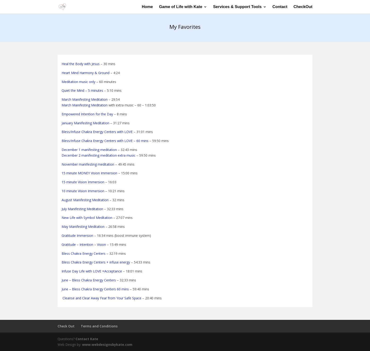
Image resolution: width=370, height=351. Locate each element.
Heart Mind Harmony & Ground (85, 73)
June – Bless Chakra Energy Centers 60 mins (95, 289)
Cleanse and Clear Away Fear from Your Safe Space (101, 298)
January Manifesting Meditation (85, 123)
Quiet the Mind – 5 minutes (82, 90)
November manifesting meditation (88, 164)
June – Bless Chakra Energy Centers (89, 280)
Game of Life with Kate (180, 7)
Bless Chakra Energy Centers (83, 253)
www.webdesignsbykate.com (107, 344)
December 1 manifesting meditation (89, 149)
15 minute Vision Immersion (83, 182)
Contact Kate (87, 339)
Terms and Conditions (99, 326)
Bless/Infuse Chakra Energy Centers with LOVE (97, 132)
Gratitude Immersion (77, 235)
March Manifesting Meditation (85, 99)
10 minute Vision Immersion (83, 191)
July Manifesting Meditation (82, 209)
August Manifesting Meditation (85, 200)
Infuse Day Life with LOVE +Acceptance (92, 271)
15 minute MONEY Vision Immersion (89, 173)
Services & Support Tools (237, 7)
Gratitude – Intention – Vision (84, 244)
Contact (280, 7)
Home (147, 7)
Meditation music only (78, 81)
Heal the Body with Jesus (81, 64)
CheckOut (303, 7)
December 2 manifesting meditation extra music (98, 155)
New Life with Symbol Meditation (87, 217)
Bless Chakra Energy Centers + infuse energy (96, 262)
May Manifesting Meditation (83, 226)
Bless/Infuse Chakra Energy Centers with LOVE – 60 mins (105, 140)
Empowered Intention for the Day (87, 114)
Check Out (66, 326)
